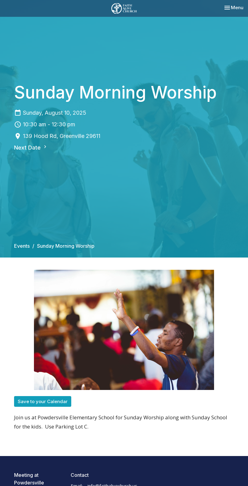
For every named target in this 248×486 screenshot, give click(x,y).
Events (22, 246)
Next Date (31, 147)
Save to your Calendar (43, 401)
